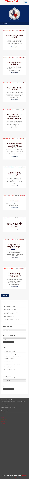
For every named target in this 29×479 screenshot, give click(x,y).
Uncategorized (22, 30)
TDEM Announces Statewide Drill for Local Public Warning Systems (12, 313)
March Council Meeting (9, 316)
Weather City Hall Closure (9, 366)
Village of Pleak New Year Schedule (14, 36)
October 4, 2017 (7, 167)
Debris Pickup (14, 201)
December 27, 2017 (7, 57)
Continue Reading (14, 46)
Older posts (4, 295)
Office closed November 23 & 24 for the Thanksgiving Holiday (14, 145)
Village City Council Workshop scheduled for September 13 (14, 246)
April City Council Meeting (9, 306)
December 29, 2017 (7, 30)
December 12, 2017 (7, 82)
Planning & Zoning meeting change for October (14, 173)
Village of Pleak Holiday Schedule (14, 88)
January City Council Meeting (10, 369)
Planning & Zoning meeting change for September (14, 275)
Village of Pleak (11, 1)
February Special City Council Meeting (11, 319)
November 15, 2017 (7, 138)
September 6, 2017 (6, 195)
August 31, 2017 (7, 217)
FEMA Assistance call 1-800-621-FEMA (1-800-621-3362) (14, 224)
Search (8, 341)
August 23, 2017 (7, 239)
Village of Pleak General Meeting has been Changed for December (14, 116)
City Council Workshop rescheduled (14, 63)
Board (13, 30)
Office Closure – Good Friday (10, 309)
